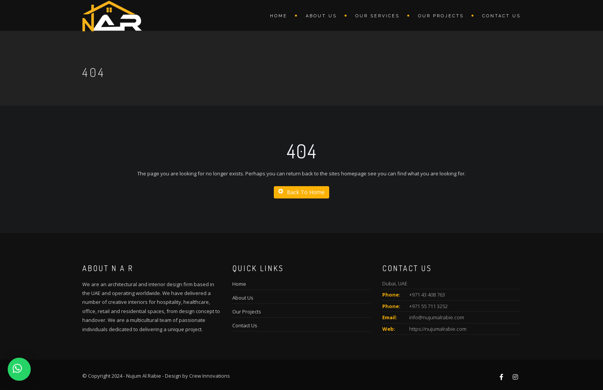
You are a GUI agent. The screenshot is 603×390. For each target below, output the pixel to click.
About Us (242, 297)
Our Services (377, 15)
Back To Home (301, 192)
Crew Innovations (209, 375)
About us (321, 15)
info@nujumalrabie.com (436, 317)
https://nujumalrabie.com (437, 328)
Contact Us (501, 15)
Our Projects (441, 15)
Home (278, 15)
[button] (19, 369)
